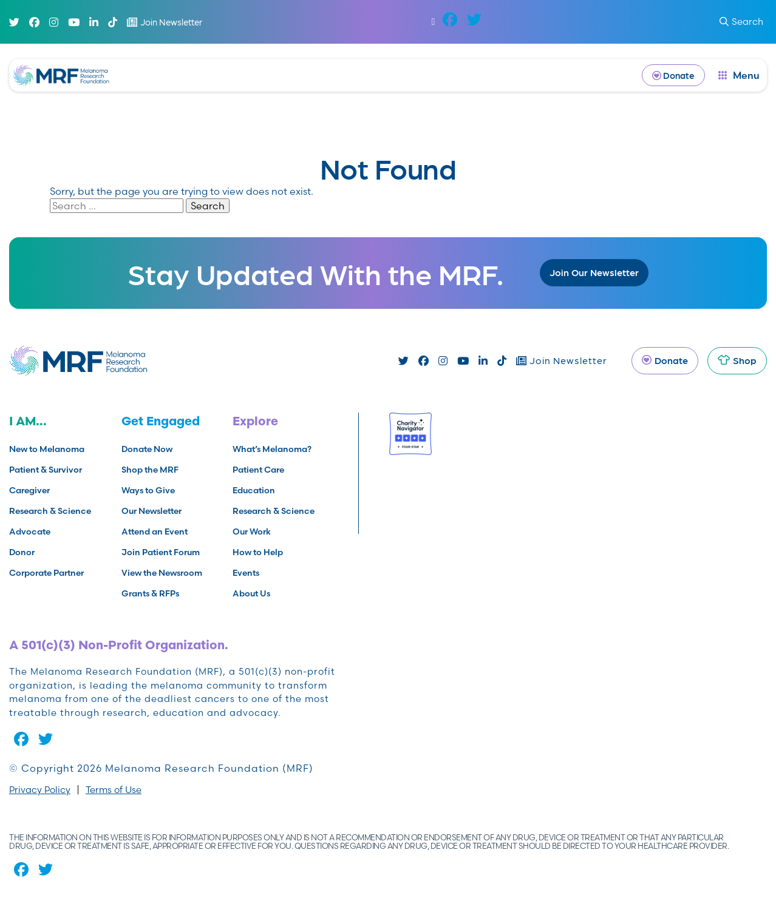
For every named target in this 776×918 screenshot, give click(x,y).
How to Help (258, 552)
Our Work (252, 531)
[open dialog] (739, 75)
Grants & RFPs (150, 593)
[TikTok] (112, 22)
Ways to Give (148, 490)
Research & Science (50, 510)
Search (208, 206)
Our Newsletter (151, 510)
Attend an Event (154, 531)
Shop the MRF (150, 469)
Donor (22, 552)
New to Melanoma (46, 449)
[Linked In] (93, 22)
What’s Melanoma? (272, 449)
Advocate (29, 531)
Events (246, 572)
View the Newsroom (161, 572)
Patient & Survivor (45, 469)
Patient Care (258, 469)
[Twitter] (14, 22)
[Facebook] (34, 22)
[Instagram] (53, 22)
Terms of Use (113, 789)
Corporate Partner (46, 572)
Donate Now (146, 449)
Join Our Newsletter (594, 272)
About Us (251, 593)
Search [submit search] (741, 21)
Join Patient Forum (160, 552)
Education (254, 490)
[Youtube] (74, 22)
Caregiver (29, 490)
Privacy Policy (39, 789)
